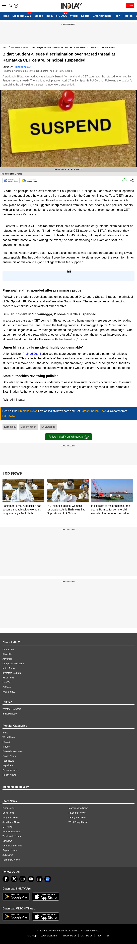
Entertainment (102, 15)
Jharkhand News (11, 822)
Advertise (7, 658)
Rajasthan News (77, 812)
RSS (107, 935)
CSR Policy (86, 935)
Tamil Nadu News (12, 836)
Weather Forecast (12, 709)
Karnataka (15, 47)
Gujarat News (10, 850)
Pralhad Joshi (32, 353)
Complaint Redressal (13, 663)
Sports (85, 15)
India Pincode (10, 713)
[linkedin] (39, 879)
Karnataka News (11, 859)
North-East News (11, 831)
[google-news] (47, 879)
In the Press (9, 668)
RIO (99, 935)
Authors (7, 687)
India (49, 15)
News (5, 47)
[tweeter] (14, 879)
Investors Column (12, 673)
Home (5, 15)
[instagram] (22, 879)
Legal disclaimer (49, 935)
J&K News (8, 855)
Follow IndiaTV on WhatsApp (68, 437)
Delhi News (8, 812)
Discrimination (28, 426)
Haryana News (10, 817)
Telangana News (77, 817)
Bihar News (9, 808)
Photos (127, 15)
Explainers (8, 765)
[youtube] (31, 879)
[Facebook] (6, 879)
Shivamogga (48, 426)
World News (9, 737)
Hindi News (8, 677)
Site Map (31, 935)
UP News (7, 841)
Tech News (8, 760)
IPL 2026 (61, 15)
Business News (11, 770)
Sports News (9, 756)
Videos (38, 15)
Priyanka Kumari (22, 67)
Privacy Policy (69, 935)
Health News (9, 775)
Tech (117, 15)
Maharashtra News (78, 808)
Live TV (6, 682)
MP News (8, 826)
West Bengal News (78, 822)
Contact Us (8, 649)
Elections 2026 (21, 15)
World (74, 15)
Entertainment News (13, 751)
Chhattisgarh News (12, 845)
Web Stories (9, 691)
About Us (7, 654)
